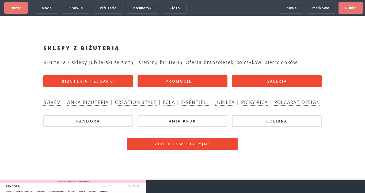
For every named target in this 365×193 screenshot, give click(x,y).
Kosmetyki (143, 7)
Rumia (16, 7)
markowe (320, 7)
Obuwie (76, 7)
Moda (47, 7)
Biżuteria (108, 7)
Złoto (174, 7)
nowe (291, 7)
